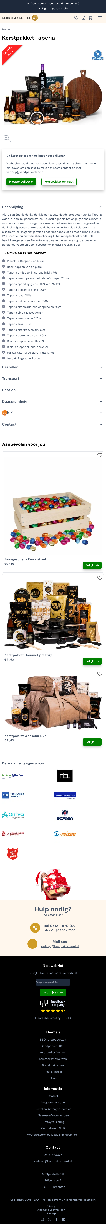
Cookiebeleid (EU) (53, 1128)
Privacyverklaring (53, 1122)
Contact (53, 1096)
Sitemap (51, 1213)
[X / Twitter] (49, 1219)
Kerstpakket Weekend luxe (25, 736)
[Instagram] (42, 1219)
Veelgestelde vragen (53, 1102)
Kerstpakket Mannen (53, 1052)
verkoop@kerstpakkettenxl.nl (25, 172)
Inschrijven (50, 992)
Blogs (53, 1078)
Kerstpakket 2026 (52, 1046)
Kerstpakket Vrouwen (53, 1059)
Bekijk (89, 565)
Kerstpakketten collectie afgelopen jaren (53, 1135)
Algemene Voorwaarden (53, 1115)
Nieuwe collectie (21, 181)
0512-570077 (53, 1155)
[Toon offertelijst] (84, 17)
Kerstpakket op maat (59, 181)
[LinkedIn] (63, 1219)
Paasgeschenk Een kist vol (25, 559)
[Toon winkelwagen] (91, 17)
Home (6, 29)
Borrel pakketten (53, 1065)
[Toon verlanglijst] (77, 17)
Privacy (51, 1206)
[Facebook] (56, 1219)
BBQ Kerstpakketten (53, 1039)
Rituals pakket (53, 1072)
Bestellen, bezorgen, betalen (53, 1109)
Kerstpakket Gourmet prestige (28, 655)
